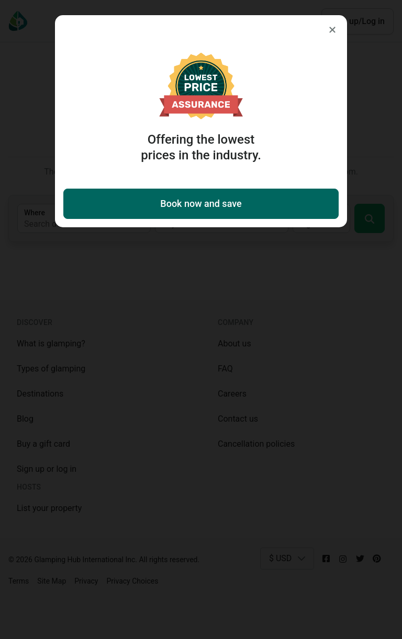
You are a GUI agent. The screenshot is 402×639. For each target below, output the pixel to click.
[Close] (332, 29)
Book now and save (200, 203)
